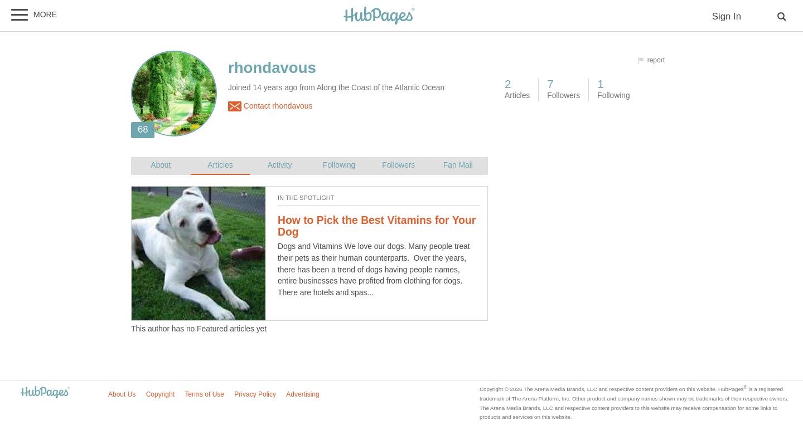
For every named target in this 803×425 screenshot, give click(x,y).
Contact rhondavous (270, 106)
